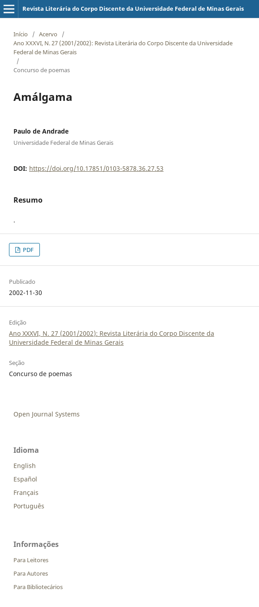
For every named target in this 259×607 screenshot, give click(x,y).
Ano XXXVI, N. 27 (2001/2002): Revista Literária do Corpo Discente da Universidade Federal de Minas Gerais (123, 47)
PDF (28, 250)
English (24, 465)
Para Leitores (30, 560)
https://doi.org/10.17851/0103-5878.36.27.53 (96, 168)
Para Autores (30, 573)
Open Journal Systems (46, 414)
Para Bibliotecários (38, 587)
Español (25, 479)
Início (20, 34)
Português (28, 506)
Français (26, 492)
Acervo (48, 34)
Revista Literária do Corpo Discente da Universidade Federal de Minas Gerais (133, 8)
